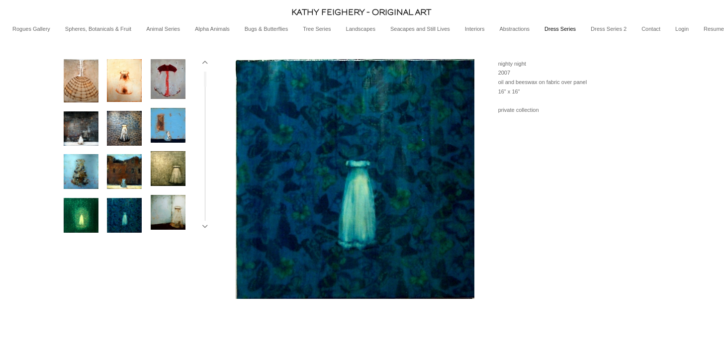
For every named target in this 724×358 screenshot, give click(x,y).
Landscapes (360, 29)
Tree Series (317, 29)
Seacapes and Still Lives (420, 29)
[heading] (362, 12)
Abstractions (515, 29)
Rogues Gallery (31, 29)
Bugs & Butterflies (266, 29)
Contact (650, 29)
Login (682, 29)
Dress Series (560, 29)
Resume (714, 29)
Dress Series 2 (609, 29)
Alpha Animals (212, 29)
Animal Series (163, 29)
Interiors (475, 29)
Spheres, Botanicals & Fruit (98, 29)
